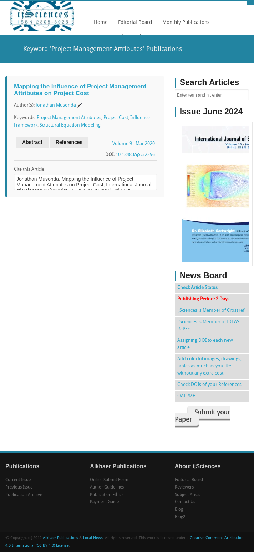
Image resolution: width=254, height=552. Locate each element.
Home (101, 22)
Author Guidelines (107, 487)
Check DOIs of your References (209, 384)
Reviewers (184, 487)
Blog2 (180, 517)
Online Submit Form (109, 480)
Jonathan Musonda (56, 105)
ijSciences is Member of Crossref (210, 310)
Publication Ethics (106, 495)
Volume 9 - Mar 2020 (133, 143)
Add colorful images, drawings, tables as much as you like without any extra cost (209, 366)
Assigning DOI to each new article (205, 344)
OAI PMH (186, 396)
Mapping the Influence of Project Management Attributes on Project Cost (80, 90)
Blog (179, 509)
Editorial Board (133, 25)
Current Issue (18, 480)
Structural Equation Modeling (70, 125)
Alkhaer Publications (60, 538)
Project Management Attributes (69, 117)
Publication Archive (23, 495)
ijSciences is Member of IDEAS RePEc (208, 325)
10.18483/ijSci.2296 (135, 155)
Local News (93, 538)
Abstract (32, 142)
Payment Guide (104, 502)
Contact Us (185, 502)
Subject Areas (187, 495)
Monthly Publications (184, 25)
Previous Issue (18, 487)
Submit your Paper (202, 416)
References (69, 142)
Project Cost (115, 117)
